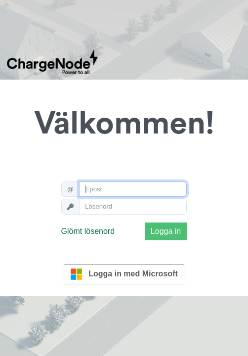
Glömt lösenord (88, 231)
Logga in (166, 231)
